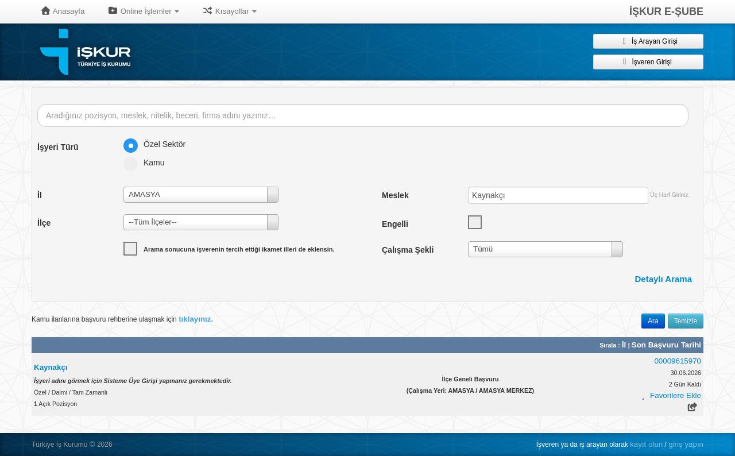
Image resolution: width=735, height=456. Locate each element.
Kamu (147, 162)
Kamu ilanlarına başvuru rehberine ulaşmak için (122, 319)
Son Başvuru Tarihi (666, 345)
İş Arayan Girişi (648, 40)
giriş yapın (685, 444)
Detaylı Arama (664, 279)
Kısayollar (229, 11)
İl (625, 345)
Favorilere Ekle (675, 395)
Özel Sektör (158, 144)
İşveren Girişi (648, 61)
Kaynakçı (51, 367)
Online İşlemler (143, 11)
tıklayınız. (196, 319)
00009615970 (677, 361)
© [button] (92, 444)
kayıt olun (646, 444)
